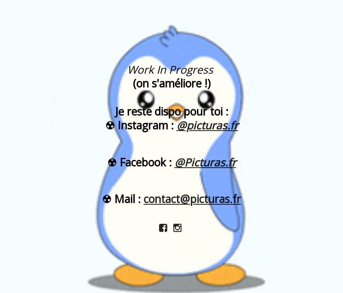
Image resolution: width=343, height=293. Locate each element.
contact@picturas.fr (192, 199)
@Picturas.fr (205, 162)
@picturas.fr (207, 125)
